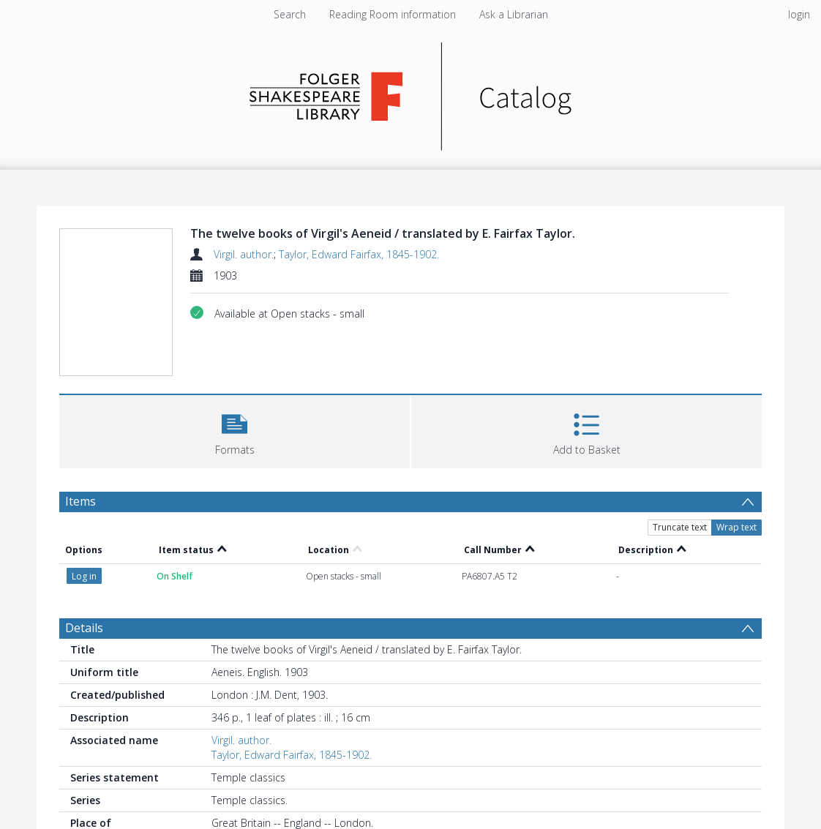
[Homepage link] (411, 92)
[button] (234, 430)
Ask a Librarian (513, 14)
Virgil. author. (244, 254)
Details (84, 628)
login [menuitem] (799, 14)
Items (80, 501)
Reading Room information (392, 14)
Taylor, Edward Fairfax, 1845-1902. (359, 254)
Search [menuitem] (290, 14)
